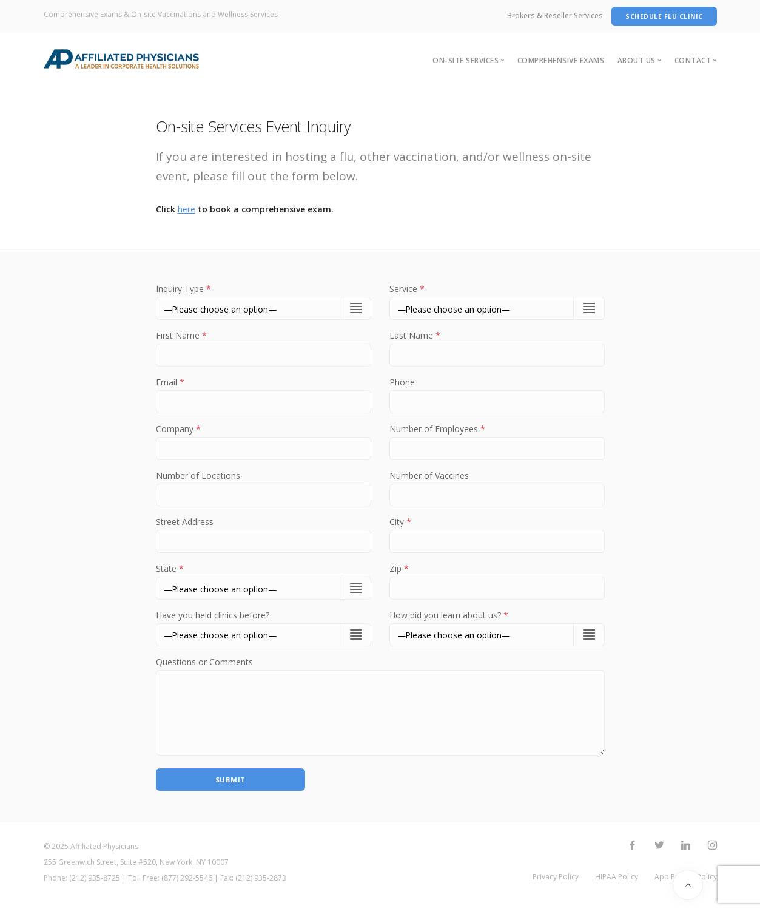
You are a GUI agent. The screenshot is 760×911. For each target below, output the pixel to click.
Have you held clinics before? (212, 620)
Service (407, 288)
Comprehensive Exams (561, 60)
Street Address (263, 535)
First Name (263, 346)
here (186, 209)
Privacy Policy (556, 886)
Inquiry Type (183, 288)
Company (263, 440)
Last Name (497, 346)
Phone (497, 393)
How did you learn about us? (448, 620)
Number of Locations (263, 488)
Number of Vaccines (497, 488)
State (170, 572)
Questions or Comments (204, 667)
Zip (497, 582)
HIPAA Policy (616, 886)
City (497, 535)
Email (263, 393)
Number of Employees (497, 440)
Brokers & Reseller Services (555, 15)
